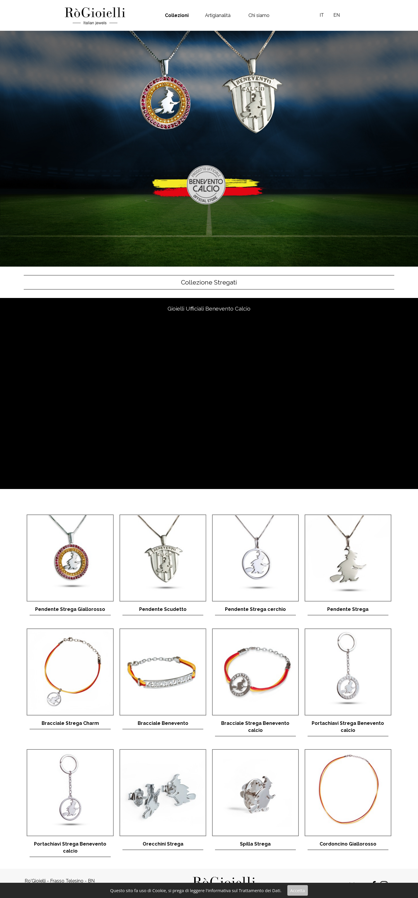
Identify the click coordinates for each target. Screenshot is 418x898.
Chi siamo (258, 15)
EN (336, 15)
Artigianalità (218, 15)
